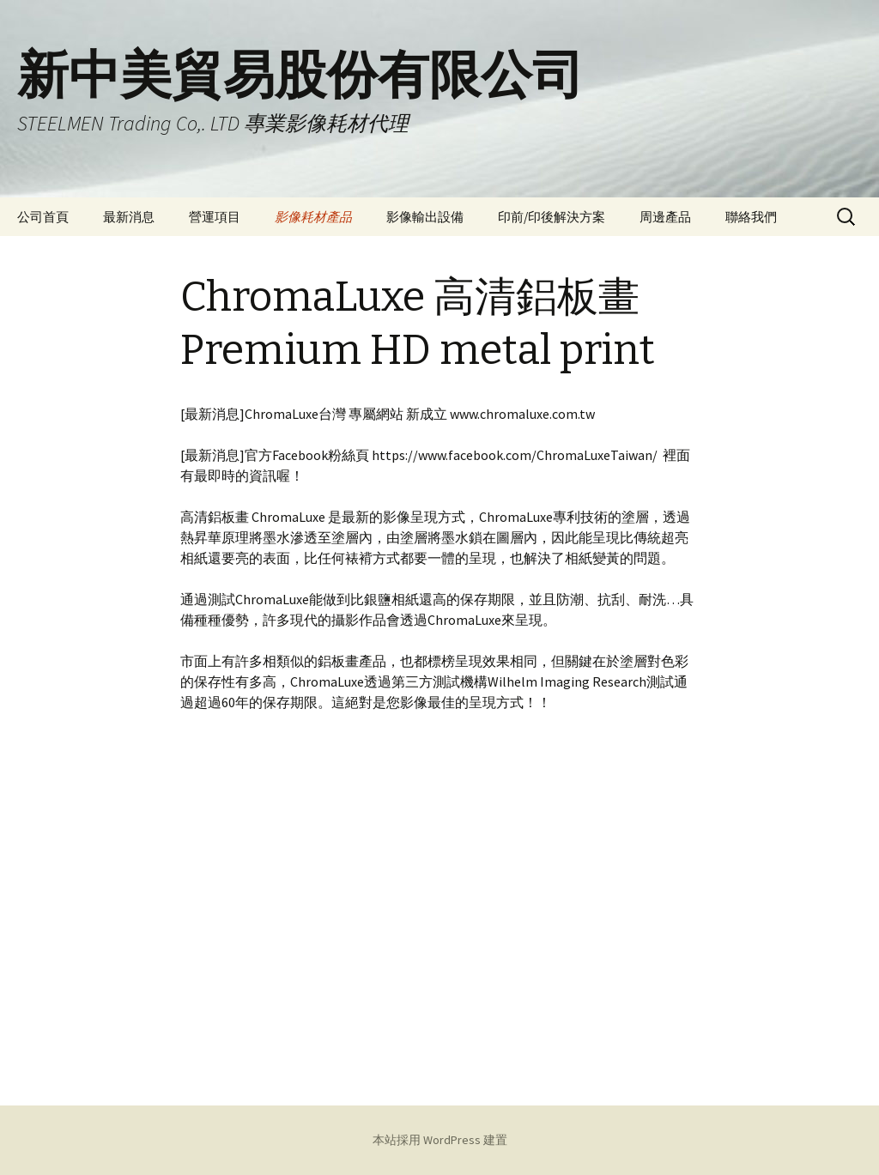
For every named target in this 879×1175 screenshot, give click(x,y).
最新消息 (129, 217)
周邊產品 (665, 217)
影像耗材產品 (313, 217)
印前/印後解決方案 (551, 217)
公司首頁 (43, 217)
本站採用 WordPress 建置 (440, 1140)
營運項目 (214, 217)
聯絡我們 (751, 217)
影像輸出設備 (425, 217)
